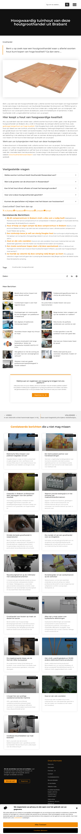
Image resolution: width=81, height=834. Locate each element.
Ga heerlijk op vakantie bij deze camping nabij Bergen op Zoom (35, 254)
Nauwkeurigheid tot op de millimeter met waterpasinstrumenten (21, 576)
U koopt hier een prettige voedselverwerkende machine (18, 697)
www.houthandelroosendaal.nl (20, 155)
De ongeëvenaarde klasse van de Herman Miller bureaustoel (19, 659)
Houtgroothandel (28, 267)
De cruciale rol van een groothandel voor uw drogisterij (58, 536)
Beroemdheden (53, 780)
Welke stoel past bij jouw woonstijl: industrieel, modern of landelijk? (64, 354)
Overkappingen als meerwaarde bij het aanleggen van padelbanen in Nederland (27, 314)
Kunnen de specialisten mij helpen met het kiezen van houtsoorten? (40, 201)
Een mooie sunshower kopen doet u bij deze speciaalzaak (32, 246)
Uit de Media (52, 783)
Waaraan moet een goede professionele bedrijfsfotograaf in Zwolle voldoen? (26, 363)
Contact (50, 774)
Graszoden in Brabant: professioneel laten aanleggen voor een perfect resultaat (20, 495)
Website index (52, 786)
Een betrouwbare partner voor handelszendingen (56, 455)
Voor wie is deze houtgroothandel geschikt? (40, 195)
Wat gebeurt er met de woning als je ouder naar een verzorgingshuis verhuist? (27, 354)
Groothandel (7, 42)
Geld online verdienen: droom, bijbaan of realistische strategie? (53, 803)
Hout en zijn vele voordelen (19, 241)
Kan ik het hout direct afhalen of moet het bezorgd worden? (40, 188)
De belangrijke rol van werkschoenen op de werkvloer (59, 576)
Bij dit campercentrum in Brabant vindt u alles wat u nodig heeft (36, 218)
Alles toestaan (40, 825)
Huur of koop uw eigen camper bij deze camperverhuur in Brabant (36, 226)
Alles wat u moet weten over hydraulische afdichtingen (56, 617)
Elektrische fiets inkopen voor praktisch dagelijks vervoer (18, 455)
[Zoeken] (67, 4)
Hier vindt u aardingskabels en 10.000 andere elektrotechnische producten (59, 659)
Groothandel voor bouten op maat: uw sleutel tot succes (21, 617)
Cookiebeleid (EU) (53, 777)
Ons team (51, 767)
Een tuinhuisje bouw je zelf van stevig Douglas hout (30, 233)
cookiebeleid (18, 817)
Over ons (50, 764)
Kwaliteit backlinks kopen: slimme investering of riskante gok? (54, 793)
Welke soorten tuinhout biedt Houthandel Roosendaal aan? (40, 175)
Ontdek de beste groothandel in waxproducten (19, 536)
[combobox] (55, 4)
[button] (77, 808)
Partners (52, 770)
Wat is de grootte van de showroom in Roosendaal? (40, 181)
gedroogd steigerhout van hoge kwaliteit (18, 126)
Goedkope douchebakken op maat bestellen (20, 737)
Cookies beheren (41, 830)
